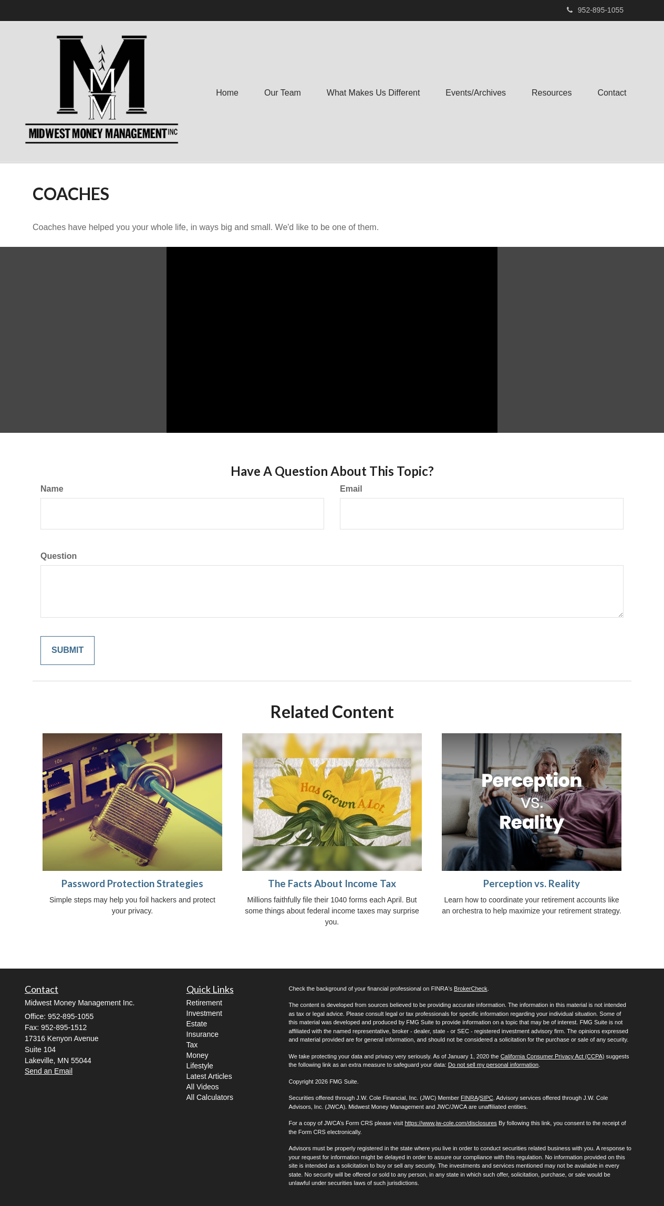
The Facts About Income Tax (332, 883)
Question (58, 556)
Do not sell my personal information (493, 1065)
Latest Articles (209, 1076)
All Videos (202, 1087)
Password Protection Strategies (132, 883)
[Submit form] (67, 650)
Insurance (202, 1034)
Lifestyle (199, 1066)
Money (197, 1055)
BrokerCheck (470, 988)
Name (52, 488)
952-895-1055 (595, 10)
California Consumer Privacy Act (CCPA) (553, 1056)
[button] (280, 92)
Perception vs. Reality (531, 883)
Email (351, 488)
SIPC (486, 1098)
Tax (192, 1045)
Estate (197, 1024)
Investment (204, 1013)
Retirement (204, 1003)
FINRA (469, 1098)
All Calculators (209, 1097)
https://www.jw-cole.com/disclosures (450, 1123)
